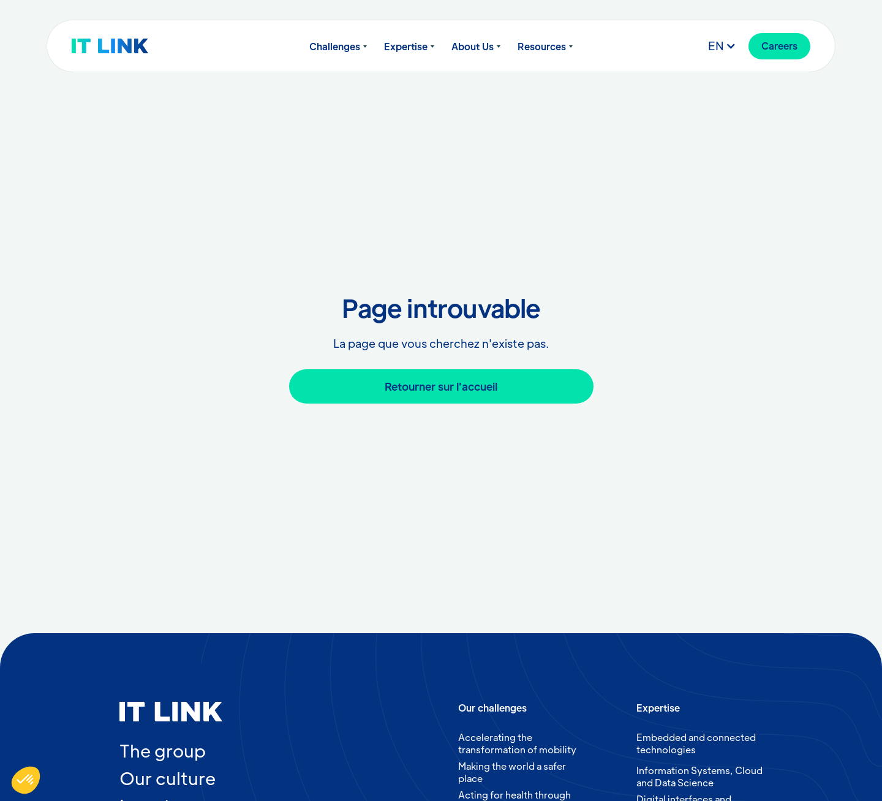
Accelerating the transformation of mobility (517, 743)
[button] (338, 46)
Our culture (167, 778)
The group (162, 750)
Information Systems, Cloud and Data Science (699, 776)
